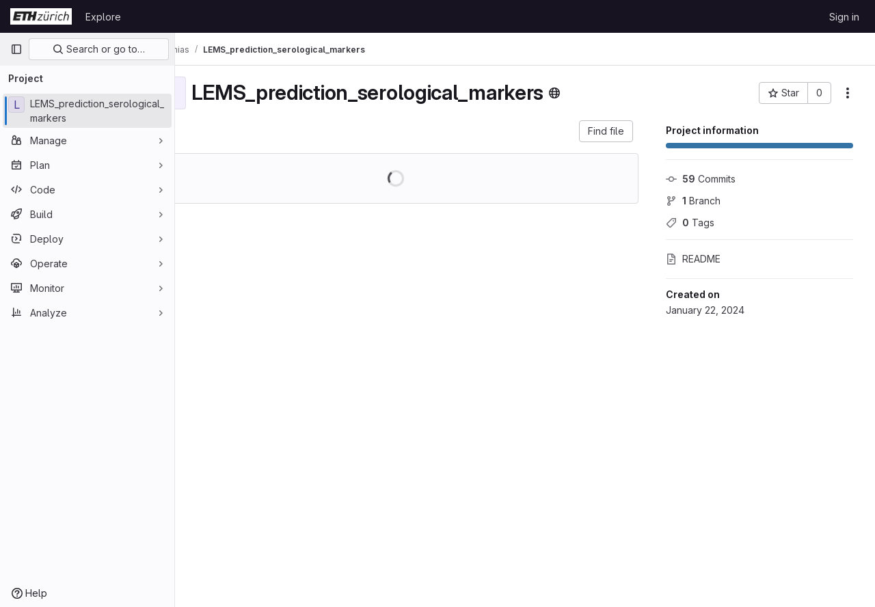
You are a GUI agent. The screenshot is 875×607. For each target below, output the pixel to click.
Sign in (844, 17)
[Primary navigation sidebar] (16, 49)
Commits (701, 179)
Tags (690, 222)
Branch (693, 200)
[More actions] (848, 93)
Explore (103, 17)
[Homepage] (41, 16)
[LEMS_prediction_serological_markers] (87, 111)
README (693, 259)
